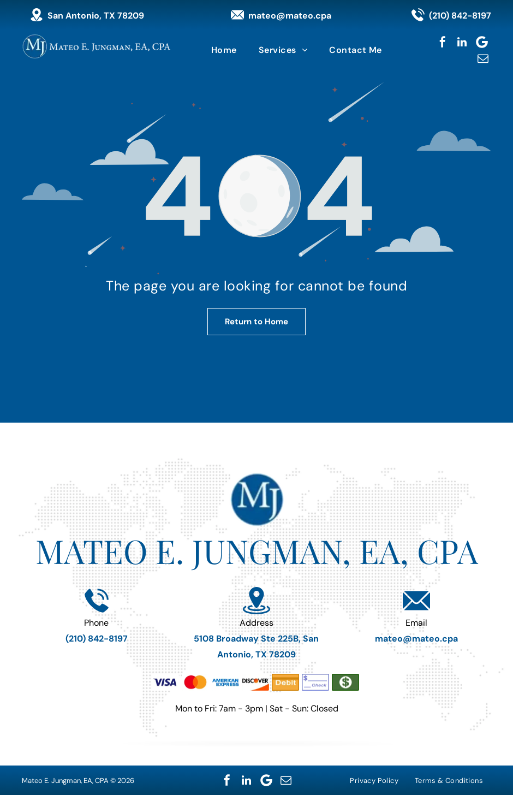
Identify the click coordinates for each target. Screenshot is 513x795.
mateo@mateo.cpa (289, 15)
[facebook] (442, 42)
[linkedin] (462, 42)
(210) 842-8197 (460, 15)
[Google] (482, 42)
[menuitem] (224, 49)
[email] (483, 58)
